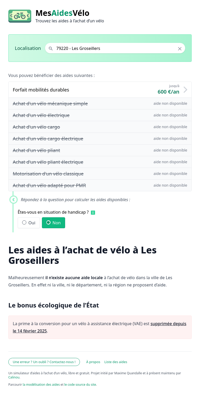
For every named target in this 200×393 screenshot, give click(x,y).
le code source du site (80, 384)
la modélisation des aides (41, 384)
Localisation (28, 48)
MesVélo (62, 13)
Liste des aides (115, 361)
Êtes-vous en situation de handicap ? (53, 212)
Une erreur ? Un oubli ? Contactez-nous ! (44, 361)
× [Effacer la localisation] (180, 48)
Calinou (14, 377)
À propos (93, 361)
